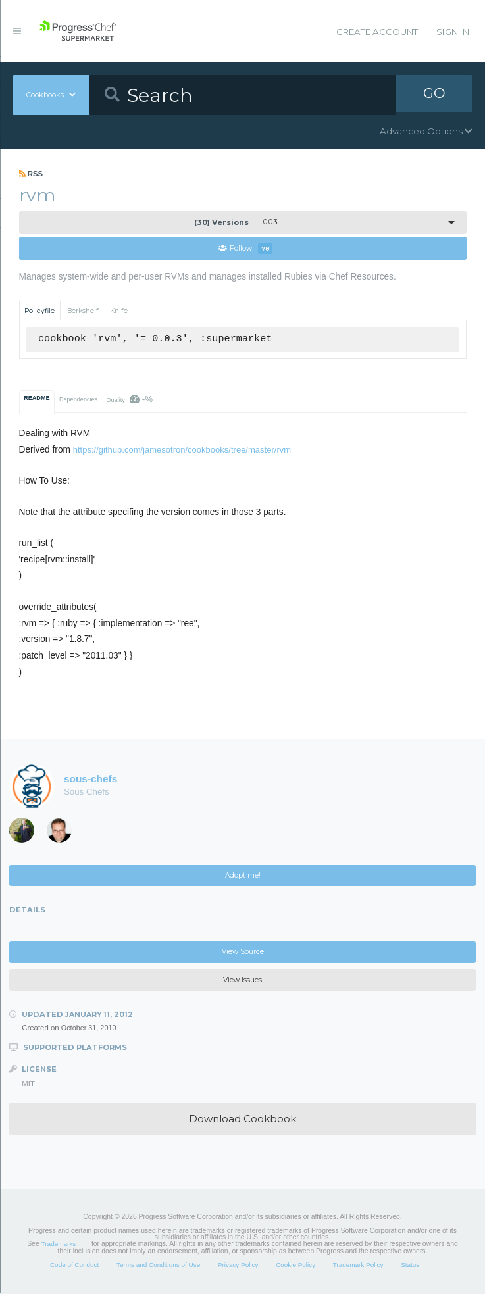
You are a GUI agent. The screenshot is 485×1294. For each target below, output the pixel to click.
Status (410, 1265)
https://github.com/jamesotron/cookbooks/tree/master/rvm (182, 450)
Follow (246, 249)
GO (434, 95)
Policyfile (39, 311)
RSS (31, 174)
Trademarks (58, 1244)
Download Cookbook (242, 1119)
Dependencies (78, 400)
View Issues (242, 980)
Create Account (377, 31)
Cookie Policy (295, 1265)
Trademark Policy (358, 1265)
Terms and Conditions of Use (158, 1265)
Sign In (452, 31)
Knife (119, 311)
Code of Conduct (74, 1265)
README (36, 398)
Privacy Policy (238, 1265)
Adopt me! (243, 876)
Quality (129, 400)
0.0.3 (236, 222)
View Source (243, 952)
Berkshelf (83, 311)
